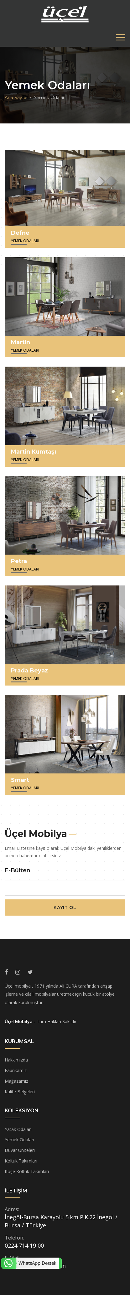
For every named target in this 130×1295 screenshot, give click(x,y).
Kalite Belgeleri (20, 1092)
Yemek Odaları (19, 1140)
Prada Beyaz (29, 670)
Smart (20, 780)
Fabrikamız (16, 1070)
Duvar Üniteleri (20, 1150)
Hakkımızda (16, 1060)
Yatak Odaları (18, 1129)
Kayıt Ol (65, 907)
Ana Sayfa (15, 97)
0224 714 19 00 (24, 1245)
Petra (19, 561)
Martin (20, 342)
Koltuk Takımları (21, 1161)
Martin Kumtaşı (33, 451)
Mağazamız (16, 1081)
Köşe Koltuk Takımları (27, 1171)
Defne (20, 232)
